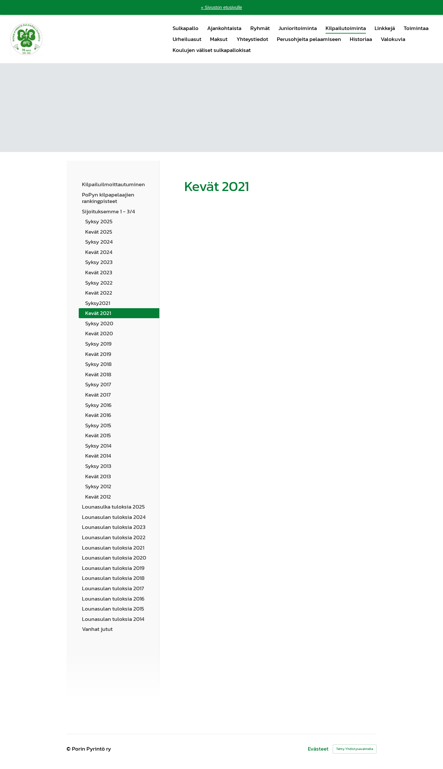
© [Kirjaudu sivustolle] (69, 748)
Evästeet (318, 749)
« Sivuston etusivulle (221, 7)
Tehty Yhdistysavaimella (354, 748)
